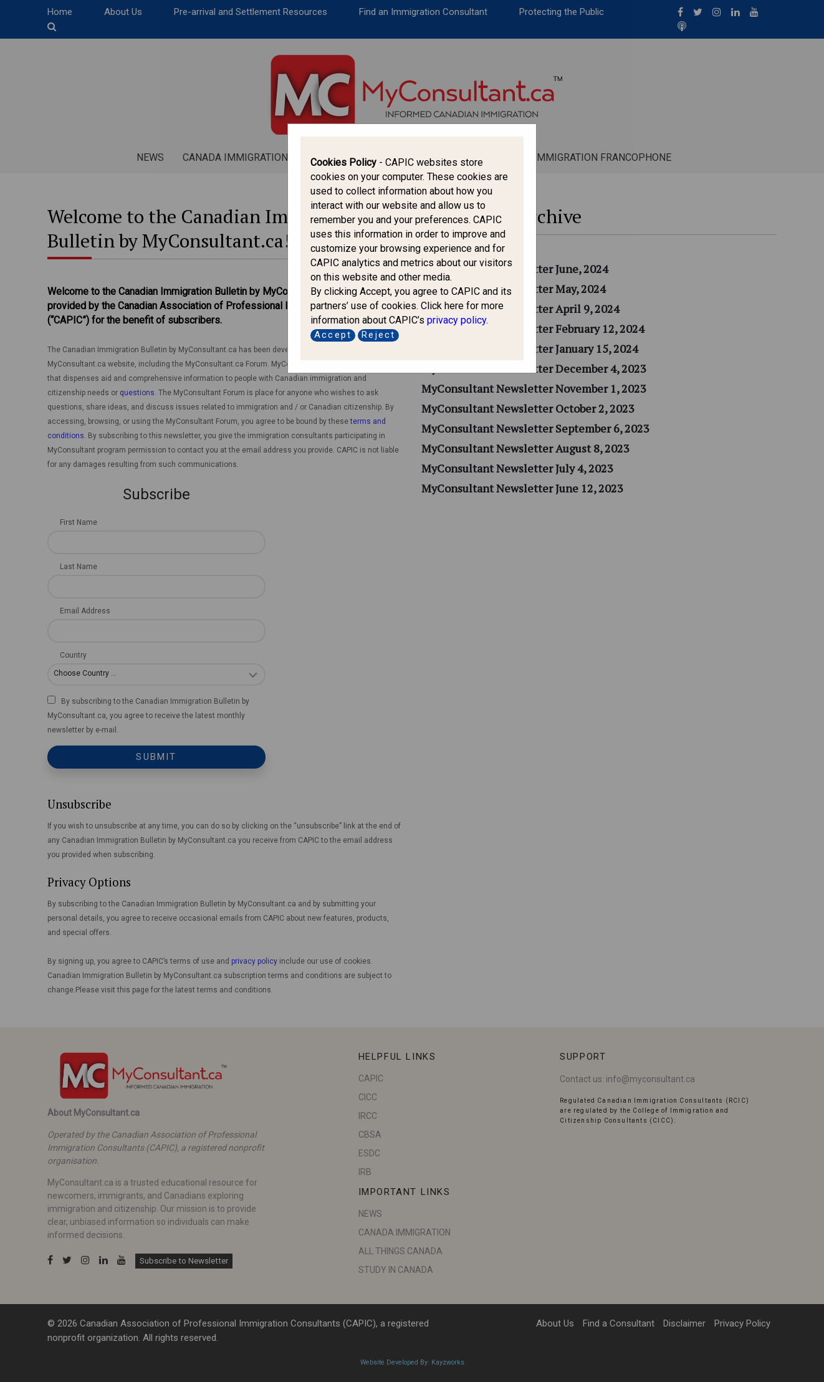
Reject (378, 334)
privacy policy (456, 320)
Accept (333, 334)
